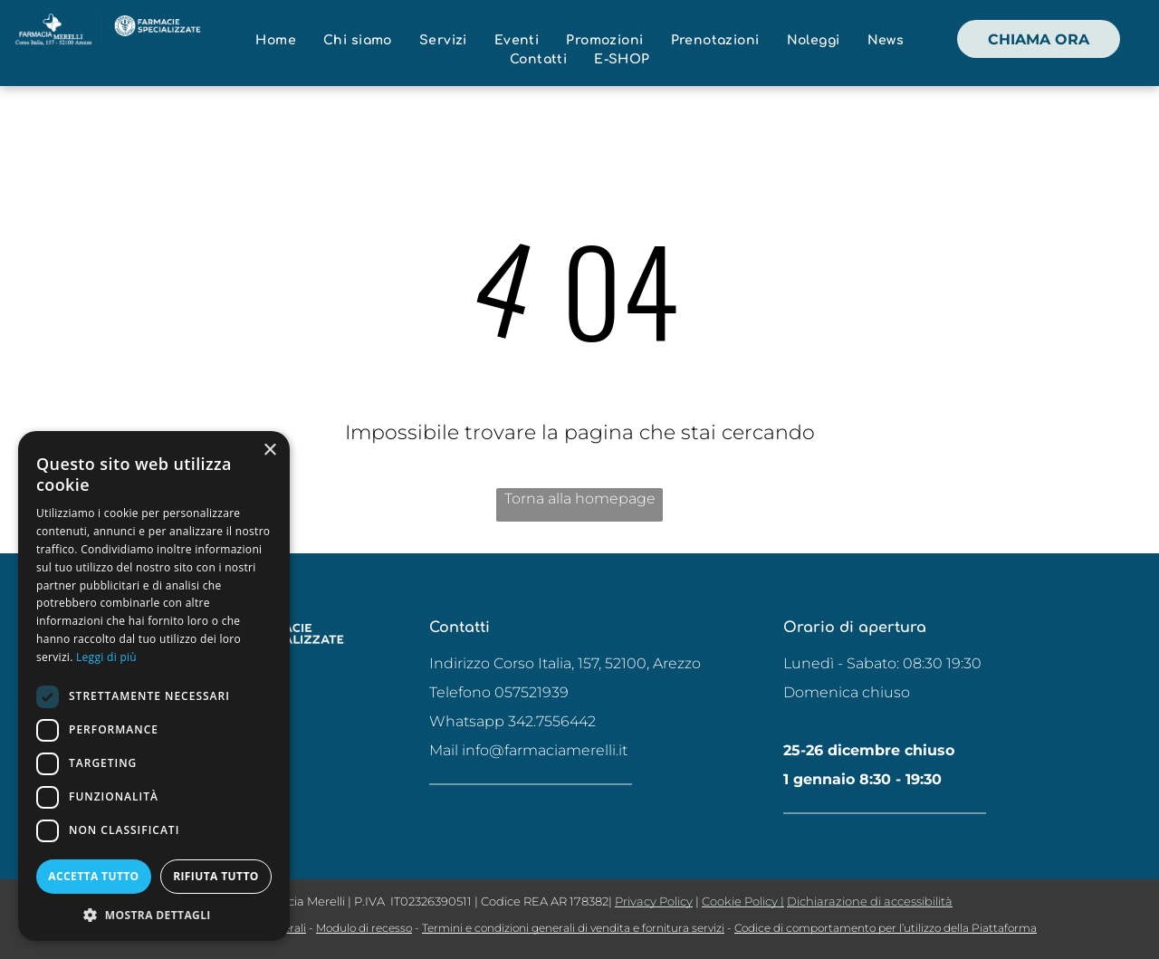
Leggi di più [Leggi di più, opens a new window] (106, 657)
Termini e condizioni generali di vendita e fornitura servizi (573, 928)
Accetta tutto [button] (93, 876)
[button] (154, 914)
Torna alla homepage (580, 498)
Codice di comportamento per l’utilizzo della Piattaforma (885, 928)
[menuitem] (276, 40)
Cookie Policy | (743, 901)
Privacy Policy (654, 901)
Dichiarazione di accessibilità (870, 901)
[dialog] (154, 686)
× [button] (269, 450)
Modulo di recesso (364, 928)
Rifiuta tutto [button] (216, 876)
